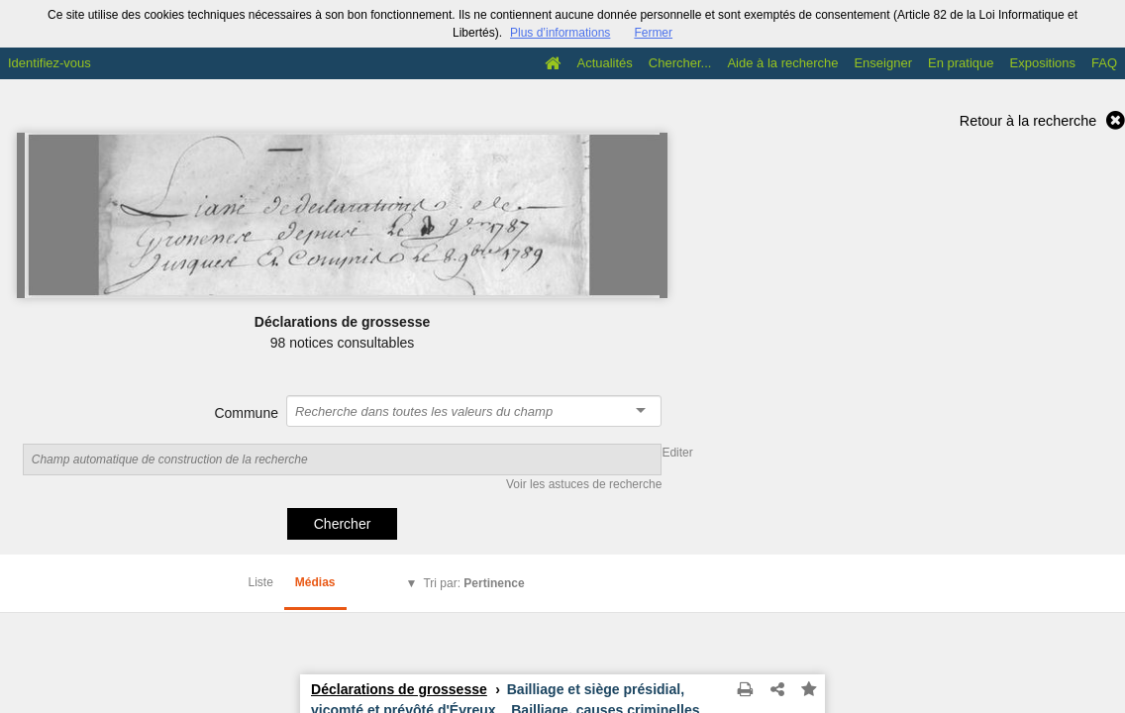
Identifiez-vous (49, 62)
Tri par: (473, 583)
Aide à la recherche (782, 62)
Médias (315, 582)
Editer (677, 452)
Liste (261, 582)
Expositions (1042, 62)
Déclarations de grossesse (399, 689)
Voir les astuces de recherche (584, 484)
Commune (246, 413)
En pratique (961, 62)
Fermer (653, 33)
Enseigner (883, 62)
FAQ (1104, 62)
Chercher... (680, 62)
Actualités (604, 62)
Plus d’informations (560, 33)
